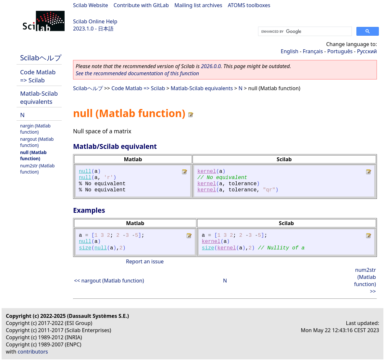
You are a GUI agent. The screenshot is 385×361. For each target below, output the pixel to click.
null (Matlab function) (33, 155)
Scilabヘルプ (41, 57)
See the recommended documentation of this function (137, 73)
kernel (206, 171)
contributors (33, 351)
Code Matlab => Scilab (38, 76)
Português (340, 51)
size (85, 248)
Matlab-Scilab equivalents (39, 97)
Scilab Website (90, 5)
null (85, 171)
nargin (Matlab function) (35, 129)
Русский (367, 51)
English (289, 51)
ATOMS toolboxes (249, 5)
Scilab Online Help (95, 21)
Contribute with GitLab (141, 5)
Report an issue (145, 261)
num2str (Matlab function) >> (365, 280)
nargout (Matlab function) (37, 142)
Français (313, 51)
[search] (304, 31)
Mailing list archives (198, 5)
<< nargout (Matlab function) (109, 280)
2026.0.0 (211, 66)
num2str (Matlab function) (37, 168)
